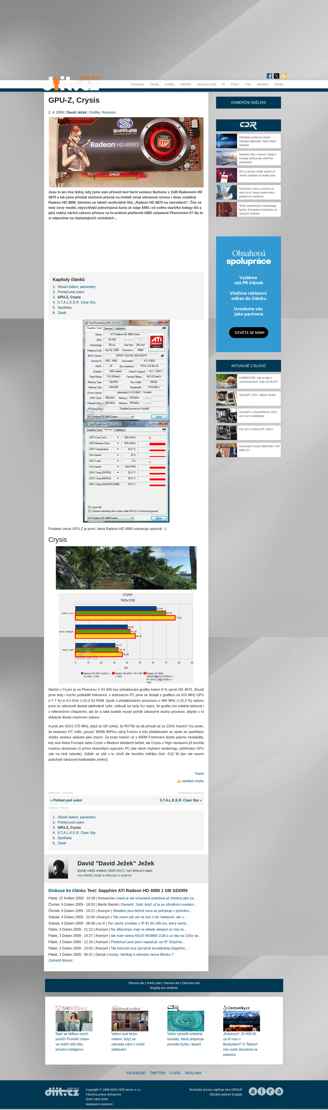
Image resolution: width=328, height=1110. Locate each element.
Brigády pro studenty (164, 988)
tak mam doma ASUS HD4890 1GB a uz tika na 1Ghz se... (156, 936)
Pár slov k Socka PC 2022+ (256, 429)
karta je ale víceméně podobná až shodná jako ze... (157, 898)
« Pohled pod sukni (65, 800)
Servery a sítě (206, 84)
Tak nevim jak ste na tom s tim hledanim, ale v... (149, 917)
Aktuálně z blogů (248, 366)
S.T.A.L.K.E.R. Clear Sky (77, 302)
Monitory (263, 84)
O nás (175, 1073)
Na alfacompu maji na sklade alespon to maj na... (149, 929)
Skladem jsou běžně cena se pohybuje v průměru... (152, 911)
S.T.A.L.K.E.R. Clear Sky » (182, 800)
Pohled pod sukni (71, 292)
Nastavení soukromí (99, 1104)
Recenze (109, 112)
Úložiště (185, 84)
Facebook (135, 1073)
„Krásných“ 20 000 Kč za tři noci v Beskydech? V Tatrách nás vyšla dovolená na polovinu (240, 1044)
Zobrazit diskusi (60, 960)
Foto (248, 84)
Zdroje (279, 84)
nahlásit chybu (193, 781)
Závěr (62, 313)
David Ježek (77, 112)
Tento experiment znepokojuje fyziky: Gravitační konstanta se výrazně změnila (258, 209)
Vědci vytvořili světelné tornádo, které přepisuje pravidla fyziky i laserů (185, 1039)
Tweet (199, 773)
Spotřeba (65, 307)
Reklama (193, 1073)
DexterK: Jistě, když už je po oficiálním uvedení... (159, 904)
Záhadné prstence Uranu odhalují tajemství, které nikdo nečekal (257, 141)
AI (223, 84)
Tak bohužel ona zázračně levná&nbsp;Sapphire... (149, 948)
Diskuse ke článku (67, 890)
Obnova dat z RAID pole (144, 983)
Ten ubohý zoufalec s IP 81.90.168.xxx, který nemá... (148, 923)
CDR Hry (248, 125)
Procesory (137, 84)
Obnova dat (171, 983)
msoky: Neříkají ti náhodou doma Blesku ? (140, 954)
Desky (154, 84)
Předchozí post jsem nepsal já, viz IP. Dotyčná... (147, 942)
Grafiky (169, 84)
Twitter (157, 1073)
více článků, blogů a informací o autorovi (105, 875)
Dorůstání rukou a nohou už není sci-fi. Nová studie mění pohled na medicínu (257, 192)
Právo (235, 84)
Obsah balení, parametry (77, 287)
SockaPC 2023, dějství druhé (257, 395)
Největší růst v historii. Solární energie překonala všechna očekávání (257, 158)
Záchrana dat (191, 983)
